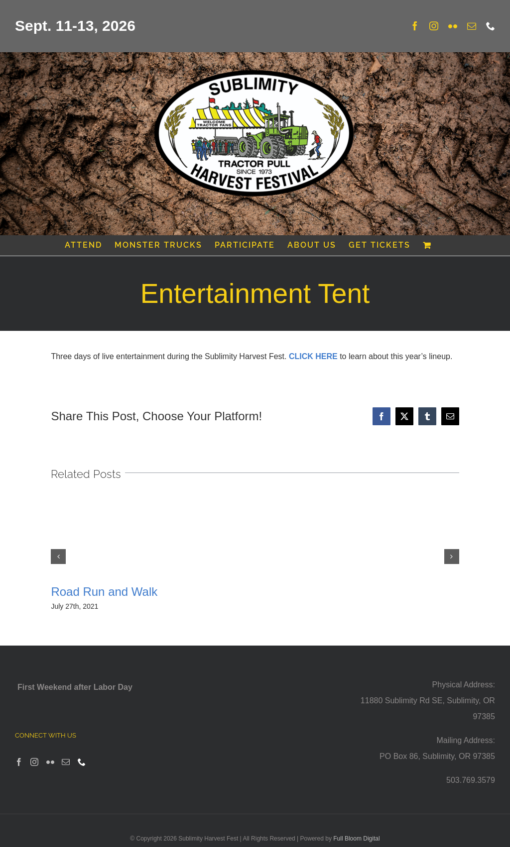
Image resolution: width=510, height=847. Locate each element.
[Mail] (66, 762)
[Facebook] (19, 762)
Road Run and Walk (104, 591)
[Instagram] (34, 762)
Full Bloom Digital (356, 838)
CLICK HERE (313, 356)
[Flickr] (50, 762)
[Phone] (82, 762)
